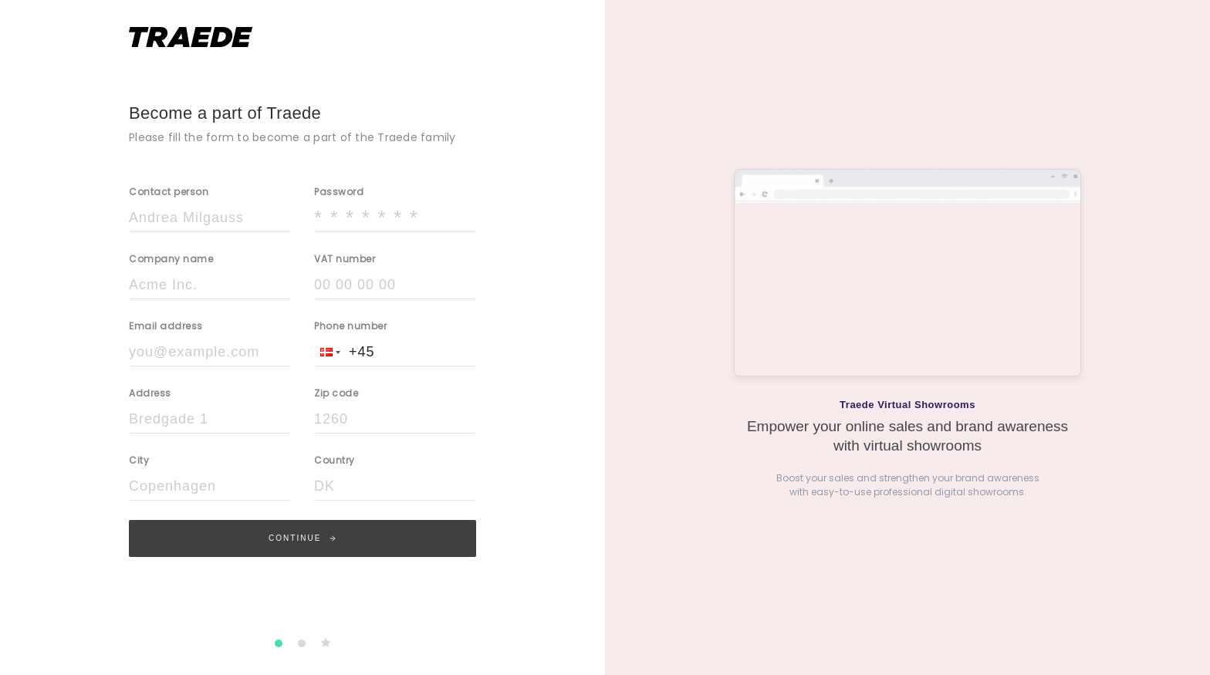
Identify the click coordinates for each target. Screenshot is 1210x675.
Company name (171, 258)
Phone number (350, 325)
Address (150, 393)
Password (338, 191)
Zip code (336, 393)
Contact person (168, 191)
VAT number (344, 258)
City (139, 460)
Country (334, 460)
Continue (302, 538)
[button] (328, 352)
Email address (166, 325)
